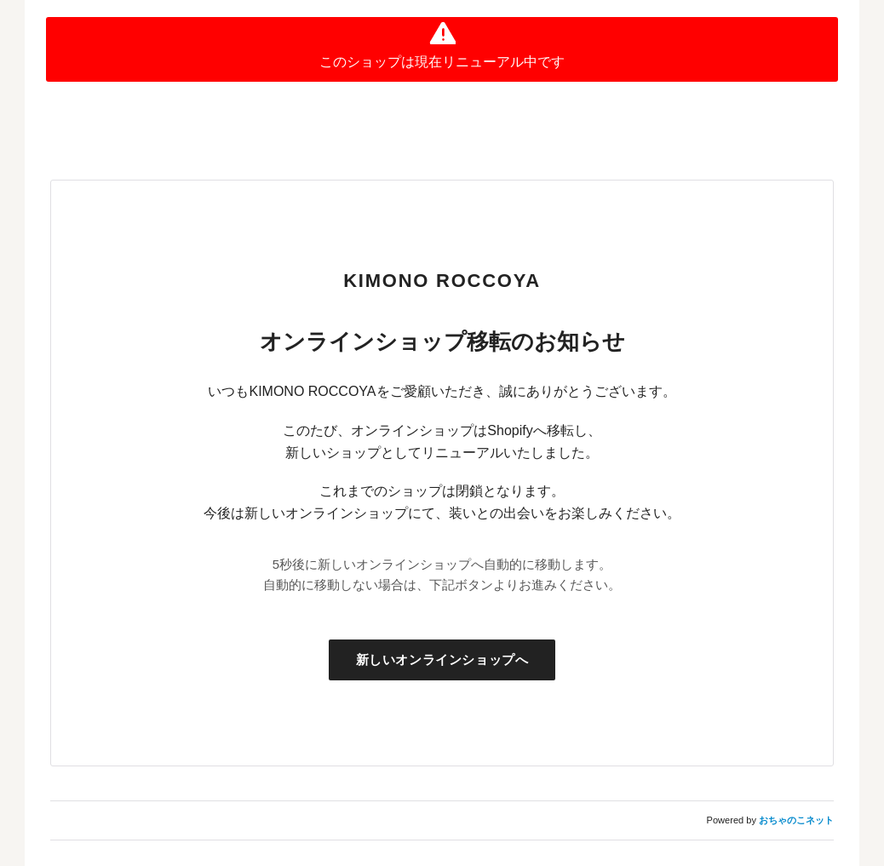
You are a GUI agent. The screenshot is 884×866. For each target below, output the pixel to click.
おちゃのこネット (796, 820)
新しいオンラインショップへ (442, 659)
